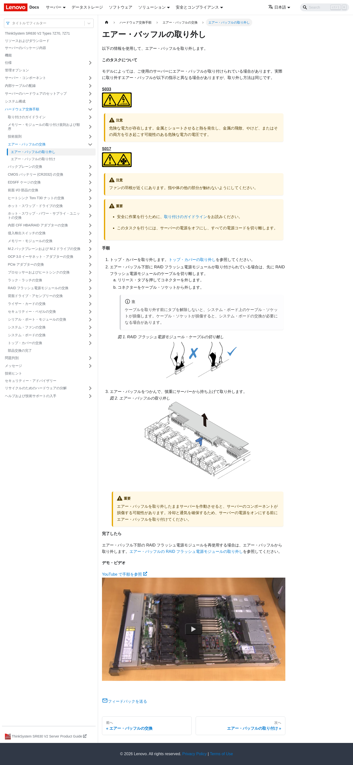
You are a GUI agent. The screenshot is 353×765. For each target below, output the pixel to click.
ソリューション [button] (152, 7)
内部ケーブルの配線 (20, 86)
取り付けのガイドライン (27, 117)
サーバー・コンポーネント (25, 78)
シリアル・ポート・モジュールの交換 (37, 319)
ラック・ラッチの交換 (25, 280)
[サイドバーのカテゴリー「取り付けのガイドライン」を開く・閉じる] (90, 117)
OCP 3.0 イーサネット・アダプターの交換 (40, 257)
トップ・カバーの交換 (25, 343)
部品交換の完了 (20, 350)
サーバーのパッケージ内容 (25, 48)
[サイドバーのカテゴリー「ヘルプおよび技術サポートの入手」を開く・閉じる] (90, 396)
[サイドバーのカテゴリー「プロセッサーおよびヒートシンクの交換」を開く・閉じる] (90, 272)
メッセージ (13, 366)
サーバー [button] (54, 7)
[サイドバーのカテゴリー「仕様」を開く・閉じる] (90, 63)
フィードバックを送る (124, 701)
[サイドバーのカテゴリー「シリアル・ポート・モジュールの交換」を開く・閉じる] (90, 320)
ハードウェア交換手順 (22, 109)
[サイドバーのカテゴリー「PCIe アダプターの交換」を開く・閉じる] (90, 265)
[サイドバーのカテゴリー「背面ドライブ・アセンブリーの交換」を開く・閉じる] (90, 296)
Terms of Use (221, 754)
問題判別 (12, 358)
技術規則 (15, 136)
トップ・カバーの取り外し (192, 260)
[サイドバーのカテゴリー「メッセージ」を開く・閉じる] (90, 366)
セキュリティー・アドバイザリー (30, 381)
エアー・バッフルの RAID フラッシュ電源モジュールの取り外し (186, 551)
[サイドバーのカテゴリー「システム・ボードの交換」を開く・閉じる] (90, 335)
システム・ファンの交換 (27, 327)
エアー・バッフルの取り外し (33, 152)
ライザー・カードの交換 (27, 304)
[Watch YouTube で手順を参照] (193, 629)
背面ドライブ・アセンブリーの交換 (35, 296)
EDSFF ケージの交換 (24, 182)
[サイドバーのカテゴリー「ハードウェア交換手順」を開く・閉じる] (90, 109)
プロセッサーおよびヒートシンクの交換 (39, 272)
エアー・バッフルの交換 (27, 144)
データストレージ (87, 7)
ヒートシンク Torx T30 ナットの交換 (36, 198)
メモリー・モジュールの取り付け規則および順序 (44, 127)
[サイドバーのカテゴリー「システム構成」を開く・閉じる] (90, 101)
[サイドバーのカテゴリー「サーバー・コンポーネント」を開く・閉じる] (90, 78)
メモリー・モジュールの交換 (30, 241)
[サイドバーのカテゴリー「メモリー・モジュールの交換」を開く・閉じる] (90, 241)
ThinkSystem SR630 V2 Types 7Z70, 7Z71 (37, 33)
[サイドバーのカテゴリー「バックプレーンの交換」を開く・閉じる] (90, 167)
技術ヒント (13, 373)
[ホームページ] (106, 22)
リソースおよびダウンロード (27, 41)
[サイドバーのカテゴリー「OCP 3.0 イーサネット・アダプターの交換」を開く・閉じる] (90, 257)
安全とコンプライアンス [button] (197, 7)
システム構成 (15, 101)
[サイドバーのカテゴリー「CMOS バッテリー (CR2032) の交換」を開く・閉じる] (90, 175)
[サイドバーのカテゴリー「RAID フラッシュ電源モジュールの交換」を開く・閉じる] (90, 288)
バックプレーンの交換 (25, 167)
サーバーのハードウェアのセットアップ (36, 93)
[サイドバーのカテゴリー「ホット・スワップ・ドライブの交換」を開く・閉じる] (90, 206)
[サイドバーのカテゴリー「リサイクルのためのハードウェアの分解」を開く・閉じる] (90, 388)
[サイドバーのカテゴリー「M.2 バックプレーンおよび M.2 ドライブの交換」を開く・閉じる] (90, 249)
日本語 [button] (277, 7)
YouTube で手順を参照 (124, 574)
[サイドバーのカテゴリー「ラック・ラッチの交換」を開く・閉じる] (90, 280)
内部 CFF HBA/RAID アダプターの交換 (38, 225)
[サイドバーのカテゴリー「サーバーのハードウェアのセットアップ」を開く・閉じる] (90, 94)
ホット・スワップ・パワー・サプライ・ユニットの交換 (44, 215)
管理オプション (17, 70)
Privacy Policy (194, 754)
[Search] (324, 7)
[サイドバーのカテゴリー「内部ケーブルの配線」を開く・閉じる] (90, 86)
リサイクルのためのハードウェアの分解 (36, 388)
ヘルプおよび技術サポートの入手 (30, 396)
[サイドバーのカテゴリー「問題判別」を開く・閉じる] (90, 358)
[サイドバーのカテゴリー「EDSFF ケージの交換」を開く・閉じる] (90, 182)
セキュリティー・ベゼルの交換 (32, 311)
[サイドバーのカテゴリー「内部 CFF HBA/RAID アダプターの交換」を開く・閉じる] (90, 225)
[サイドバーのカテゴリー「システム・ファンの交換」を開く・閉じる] (90, 327)
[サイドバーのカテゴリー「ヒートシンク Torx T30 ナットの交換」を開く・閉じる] (90, 198)
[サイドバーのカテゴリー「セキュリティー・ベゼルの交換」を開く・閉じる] (90, 312)
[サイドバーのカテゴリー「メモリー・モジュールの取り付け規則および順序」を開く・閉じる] (90, 127)
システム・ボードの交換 (27, 335)
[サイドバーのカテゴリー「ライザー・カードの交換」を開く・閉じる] (90, 304)
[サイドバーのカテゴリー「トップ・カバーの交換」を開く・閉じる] (90, 343)
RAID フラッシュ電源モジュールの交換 (38, 288)
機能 (8, 55)
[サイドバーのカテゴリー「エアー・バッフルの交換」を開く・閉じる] (90, 144)
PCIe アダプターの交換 (26, 264)
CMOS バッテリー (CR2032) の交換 (35, 174)
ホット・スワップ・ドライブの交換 (35, 206)
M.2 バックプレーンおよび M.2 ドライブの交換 (44, 249)
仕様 (8, 63)
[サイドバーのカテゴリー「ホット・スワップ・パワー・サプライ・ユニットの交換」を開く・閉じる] (90, 215)
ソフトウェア (120, 7)
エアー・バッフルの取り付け (33, 159)
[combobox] (12, 23)
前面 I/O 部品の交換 (23, 190)
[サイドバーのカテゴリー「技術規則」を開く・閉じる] (90, 137)
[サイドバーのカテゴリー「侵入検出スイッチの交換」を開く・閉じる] (90, 233)
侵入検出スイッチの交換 (27, 233)
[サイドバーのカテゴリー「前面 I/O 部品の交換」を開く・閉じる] (90, 190)
